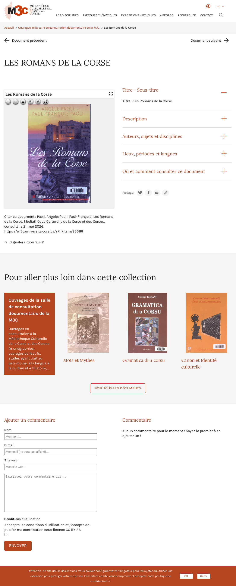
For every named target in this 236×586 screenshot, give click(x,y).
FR (218, 6)
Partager (128, 192)
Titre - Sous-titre (140, 90)
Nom (7, 430)
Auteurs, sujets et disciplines (152, 136)
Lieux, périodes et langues (149, 154)
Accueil (9, 27)
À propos (166, 15)
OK (186, 576)
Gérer (203, 576)
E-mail (9, 445)
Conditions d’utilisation (22, 519)
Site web (10, 460)
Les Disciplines (67, 15)
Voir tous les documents (118, 388)
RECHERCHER (186, 15)
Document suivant (206, 40)
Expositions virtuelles (138, 15)
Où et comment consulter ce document (163, 171)
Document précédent (29, 40)
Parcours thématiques (100, 15)
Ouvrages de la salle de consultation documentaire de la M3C (59, 27)
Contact (206, 15)
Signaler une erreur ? (27, 242)
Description (134, 119)
